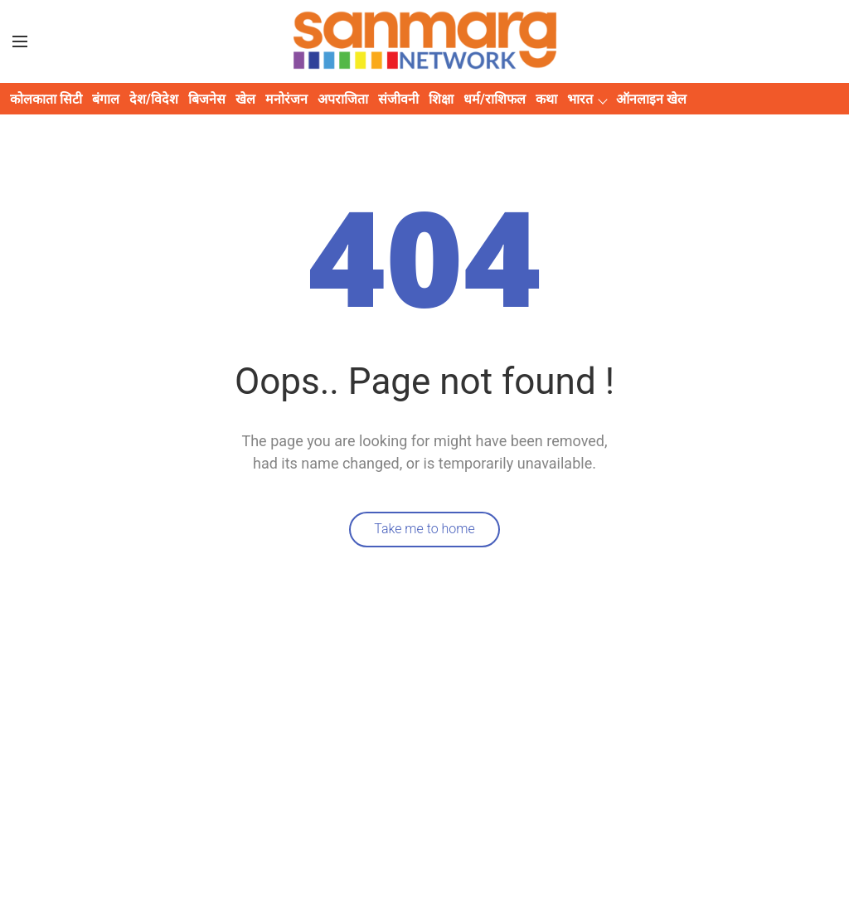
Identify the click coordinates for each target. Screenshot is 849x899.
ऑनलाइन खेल (651, 99)
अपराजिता (343, 99)
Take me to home (424, 529)
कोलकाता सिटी (46, 99)
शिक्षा (441, 99)
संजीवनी (398, 99)
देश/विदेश (153, 99)
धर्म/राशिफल (494, 99)
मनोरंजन (286, 99)
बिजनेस (207, 99)
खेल (245, 99)
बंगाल (105, 99)
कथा (546, 99)
